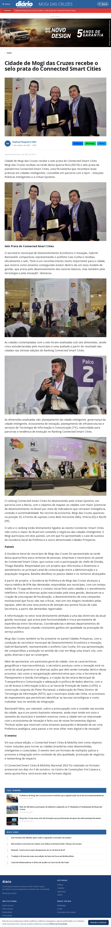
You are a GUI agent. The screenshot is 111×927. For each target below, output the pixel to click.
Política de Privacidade (58, 924)
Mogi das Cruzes (56, 4)
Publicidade (7, 912)
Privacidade (7, 915)
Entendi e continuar (98, 922)
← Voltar (8, 53)
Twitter (102, 143)
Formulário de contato (66, 912)
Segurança (61, 891)
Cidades (60, 888)
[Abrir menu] (6, 4)
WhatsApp (90, 143)
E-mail (59, 909)
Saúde (59, 895)
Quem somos (7, 905)
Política (60, 885)
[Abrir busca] (103, 4)
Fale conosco (7, 909)
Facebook (78, 143)
